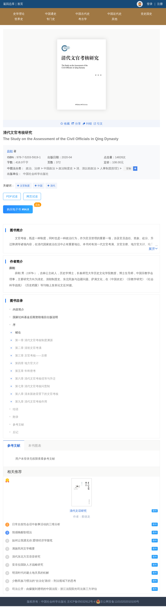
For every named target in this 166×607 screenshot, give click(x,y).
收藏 (65, 123)
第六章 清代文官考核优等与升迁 (35, 378)
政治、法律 (33, 168)
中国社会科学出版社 (35, 173)
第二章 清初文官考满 (28, 347)
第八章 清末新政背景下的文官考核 (36, 393)
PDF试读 (12, 196)
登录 (149, 3)
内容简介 (18, 309)
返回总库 (9, 3)
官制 (128, 168)
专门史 (50, 19)
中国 (40, 185)
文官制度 (25, 185)
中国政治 (49, 168)
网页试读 (32, 196)
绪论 (18, 332)
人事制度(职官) (109, 168)
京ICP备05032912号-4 (81, 601)
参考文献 (18, 424)
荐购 (37, 204)
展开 (153, 248)
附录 (15, 416)
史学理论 (18, 13)
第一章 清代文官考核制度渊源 (34, 340)
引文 (98, 123)
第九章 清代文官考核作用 (31, 401)
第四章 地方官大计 (27, 363)
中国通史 (50, 13)
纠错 (87, 123)
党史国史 (146, 13)
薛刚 (10, 151)
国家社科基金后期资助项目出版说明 (35, 317)
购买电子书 (18, 209)
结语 (15, 409)
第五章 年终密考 (25, 370)
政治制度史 (66, 168)
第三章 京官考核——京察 (31, 355)
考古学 (82, 19)
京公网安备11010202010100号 (117, 602)
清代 (52, 185)
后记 (15, 432)
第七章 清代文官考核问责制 (32, 386)
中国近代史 (114, 13)
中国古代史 (83, 13)
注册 (160, 3)
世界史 (19, 19)
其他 (114, 19)
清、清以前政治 (86, 168)
